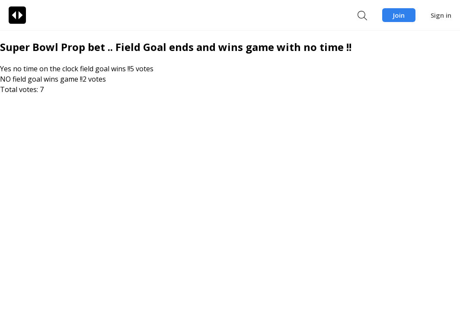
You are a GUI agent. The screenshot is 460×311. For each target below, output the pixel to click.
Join (399, 15)
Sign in (441, 15)
